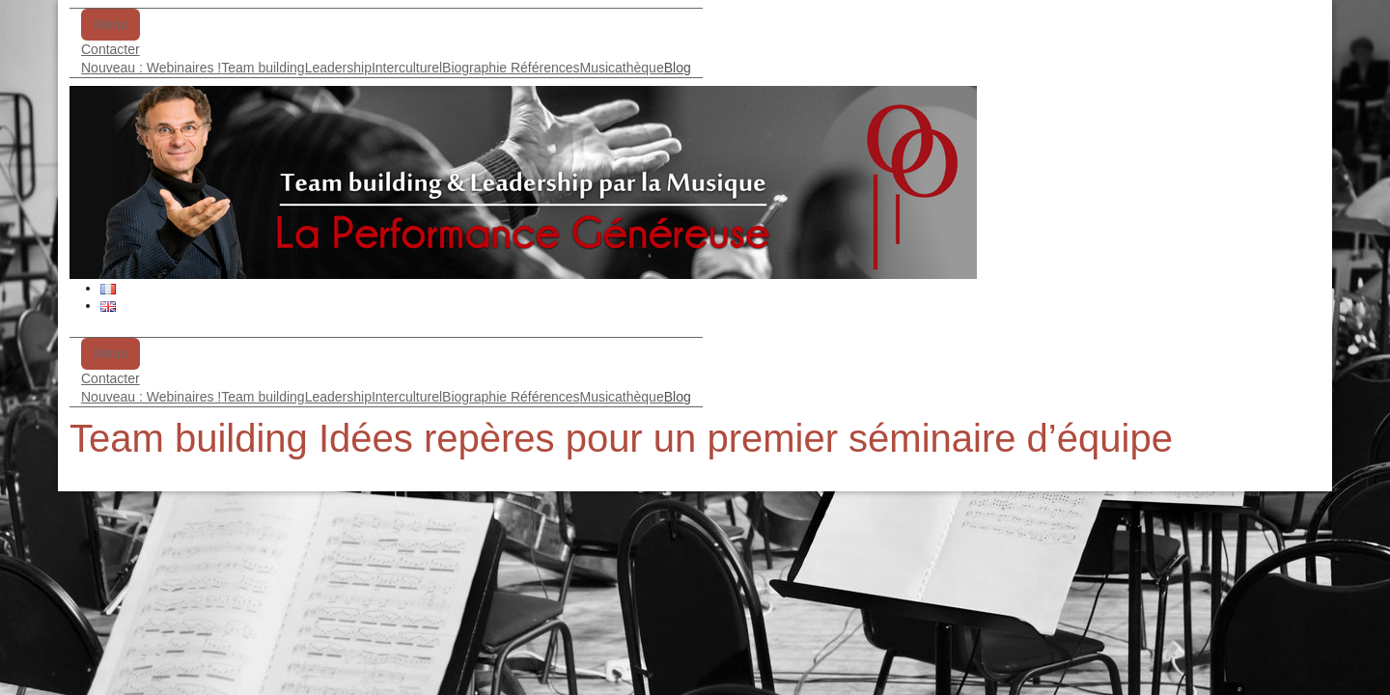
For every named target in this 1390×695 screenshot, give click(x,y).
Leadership (338, 67)
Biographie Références (510, 67)
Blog (677, 67)
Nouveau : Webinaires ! (151, 67)
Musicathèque (622, 67)
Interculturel (407, 67)
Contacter (110, 49)
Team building (262, 67)
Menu (110, 24)
